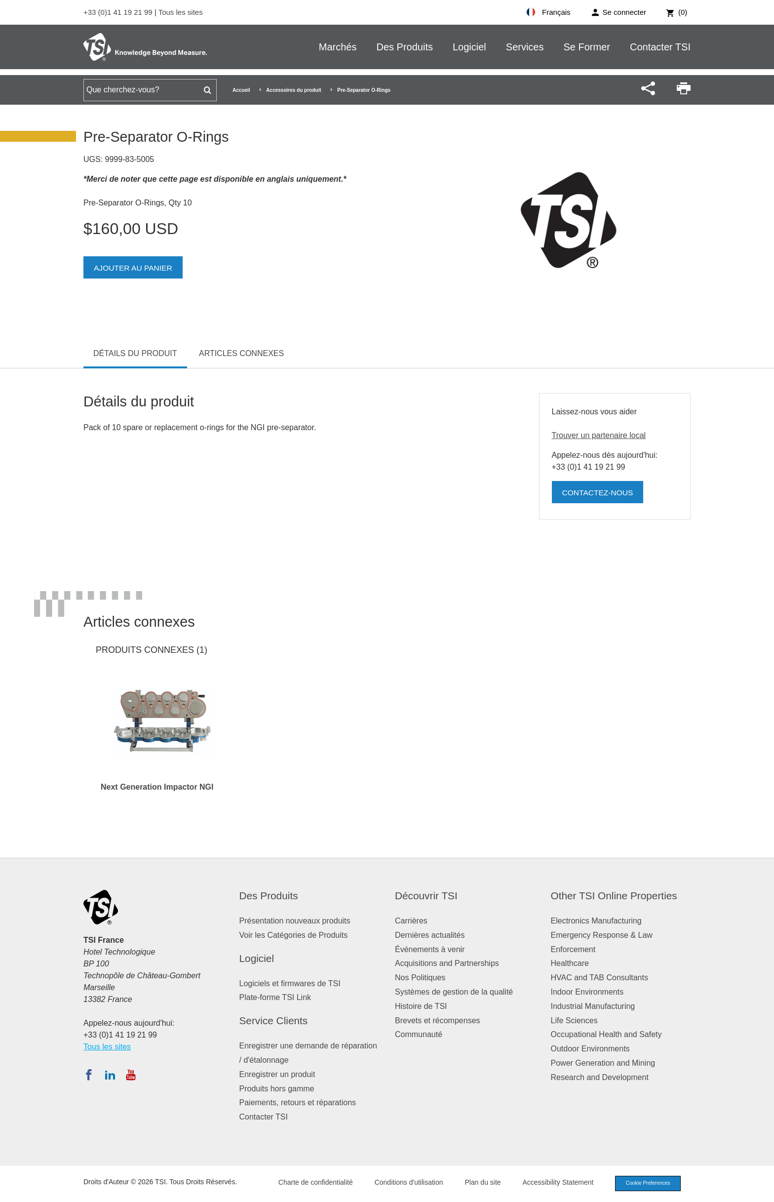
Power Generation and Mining (603, 1063)
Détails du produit (135, 353)
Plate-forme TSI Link (275, 997)
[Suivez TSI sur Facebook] (88, 1074)
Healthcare (570, 963)
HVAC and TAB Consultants (599, 977)
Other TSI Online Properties (614, 895)
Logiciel (469, 46)
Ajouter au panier (134, 268)
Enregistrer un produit (277, 1074)
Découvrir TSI (426, 895)
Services (525, 46)
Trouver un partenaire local (599, 435)
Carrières (411, 921)
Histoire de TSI (421, 1006)
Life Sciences (574, 1020)
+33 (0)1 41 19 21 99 (119, 12)
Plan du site (477, 1183)
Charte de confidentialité (309, 1183)
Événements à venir (429, 949)
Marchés (338, 46)
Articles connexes (241, 353)
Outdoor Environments (590, 1048)
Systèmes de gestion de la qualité (454, 992)
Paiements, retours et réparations (297, 1102)
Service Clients (273, 1020)
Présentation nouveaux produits (294, 921)
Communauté (418, 1034)
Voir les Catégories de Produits (293, 935)
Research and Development (600, 1077)
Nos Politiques (420, 977)
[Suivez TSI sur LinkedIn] (110, 1074)
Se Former (587, 46)
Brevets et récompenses (437, 1020)
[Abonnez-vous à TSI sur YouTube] (130, 1074)
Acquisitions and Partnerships (447, 963)
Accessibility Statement (551, 1183)
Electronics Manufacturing (596, 921)
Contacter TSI (660, 46)
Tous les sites (180, 12)
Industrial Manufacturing (593, 1006)
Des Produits (404, 46)
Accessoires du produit (293, 90)
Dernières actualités (429, 935)
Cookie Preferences (644, 1184)
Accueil (241, 90)
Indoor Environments (587, 992)
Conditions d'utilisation (402, 1183)
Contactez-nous (598, 492)
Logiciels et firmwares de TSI (290, 983)
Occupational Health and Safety (606, 1034)
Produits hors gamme (276, 1088)
